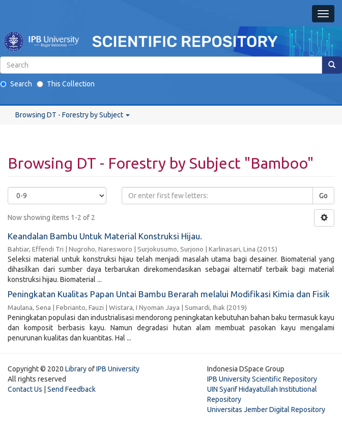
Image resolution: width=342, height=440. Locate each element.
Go (323, 196)
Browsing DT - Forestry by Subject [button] (72, 115)
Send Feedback (71, 389)
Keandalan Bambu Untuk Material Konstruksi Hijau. (105, 236)
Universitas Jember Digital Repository (266, 409)
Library (76, 369)
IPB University (117, 369)
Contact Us (25, 389)
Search (16, 84)
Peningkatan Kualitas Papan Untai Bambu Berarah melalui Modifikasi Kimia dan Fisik (169, 294)
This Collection (66, 84)
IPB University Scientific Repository (262, 379)
